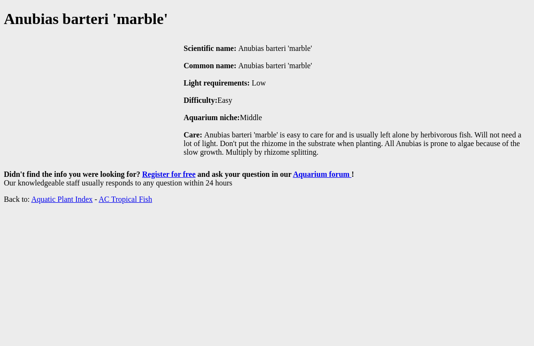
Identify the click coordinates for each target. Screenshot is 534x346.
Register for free (169, 174)
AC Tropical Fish (125, 199)
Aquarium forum (322, 174)
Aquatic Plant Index (62, 199)
